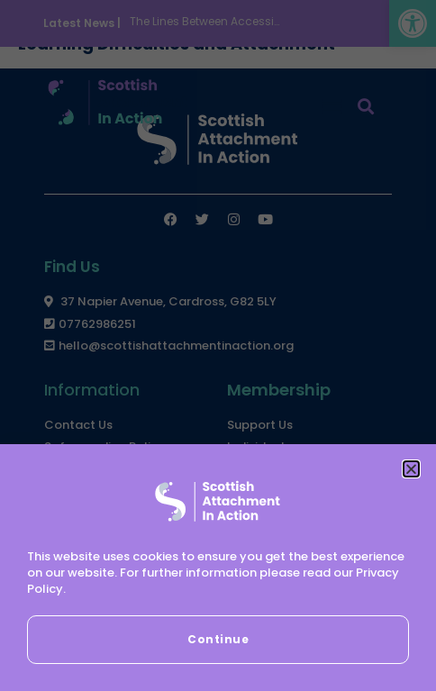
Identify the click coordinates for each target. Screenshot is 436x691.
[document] (218, 345)
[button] (411, 469)
